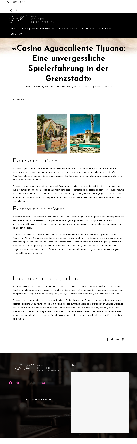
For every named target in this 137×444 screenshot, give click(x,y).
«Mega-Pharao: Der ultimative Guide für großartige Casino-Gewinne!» (46, 268)
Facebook (11, 10)
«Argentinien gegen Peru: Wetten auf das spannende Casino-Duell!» (45, 265)
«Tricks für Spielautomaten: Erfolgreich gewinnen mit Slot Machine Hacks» (48, 272)
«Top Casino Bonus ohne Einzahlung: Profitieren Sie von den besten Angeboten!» (51, 261)
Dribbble (16, 10)
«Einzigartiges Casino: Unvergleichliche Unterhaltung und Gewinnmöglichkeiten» (50, 331)
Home (27, 86)
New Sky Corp (45, 405)
